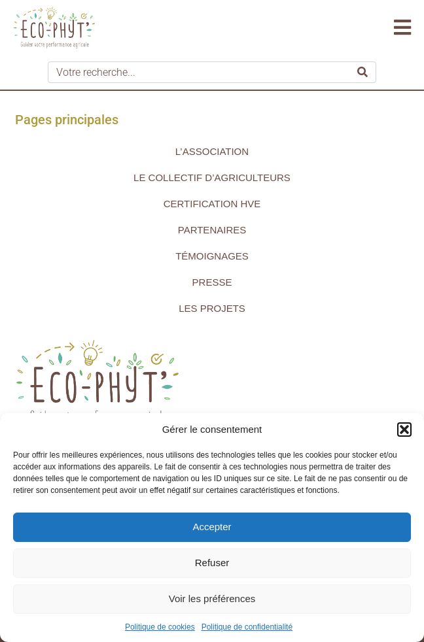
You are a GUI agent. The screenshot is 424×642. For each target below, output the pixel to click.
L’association (212, 151)
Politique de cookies (160, 627)
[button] (404, 429)
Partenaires (212, 229)
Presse (212, 282)
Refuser (212, 562)
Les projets (212, 308)
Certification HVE (212, 203)
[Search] (362, 72)
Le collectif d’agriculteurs (212, 177)
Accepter (211, 526)
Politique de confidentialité (247, 627)
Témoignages (212, 256)
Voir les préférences (212, 598)
